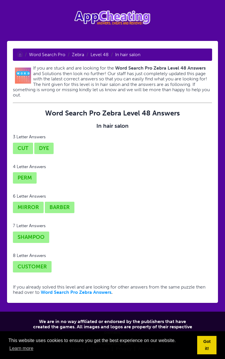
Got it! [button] (207, 345)
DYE (44, 148)
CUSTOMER (32, 266)
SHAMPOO (31, 237)
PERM (25, 178)
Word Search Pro (47, 54)
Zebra (78, 54)
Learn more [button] (21, 348)
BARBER (60, 207)
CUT (23, 148)
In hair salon (127, 54)
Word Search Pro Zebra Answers (76, 292)
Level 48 (100, 54)
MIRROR (28, 207)
